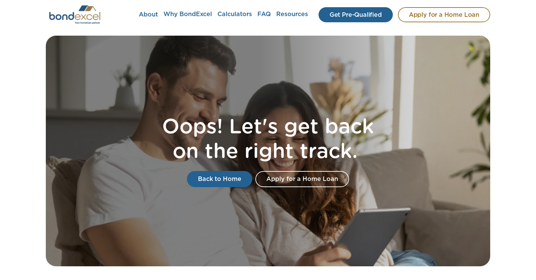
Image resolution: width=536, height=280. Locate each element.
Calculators (234, 14)
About (148, 15)
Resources (292, 14)
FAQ (264, 14)
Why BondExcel (187, 14)
